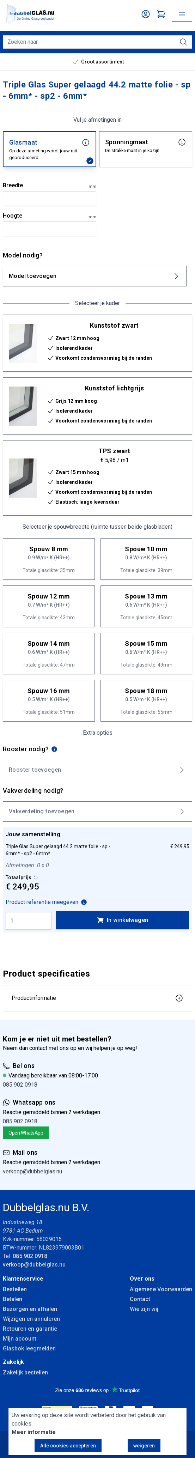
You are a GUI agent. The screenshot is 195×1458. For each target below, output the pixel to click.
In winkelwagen (122, 920)
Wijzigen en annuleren (31, 1319)
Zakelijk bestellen (25, 1372)
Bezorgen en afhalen (30, 1309)
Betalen (12, 1299)
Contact (140, 1299)
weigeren (144, 1445)
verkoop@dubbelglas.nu (32, 1171)
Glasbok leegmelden (29, 1348)
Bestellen (15, 1289)
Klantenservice (23, 1278)
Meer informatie (34, 1432)
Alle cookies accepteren (68, 1445)
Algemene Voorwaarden (161, 1289)
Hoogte (49, 216)
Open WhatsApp (25, 1133)
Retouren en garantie (30, 1328)
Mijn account (19, 1338)
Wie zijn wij (144, 1309)
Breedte (49, 186)
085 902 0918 (20, 1084)
